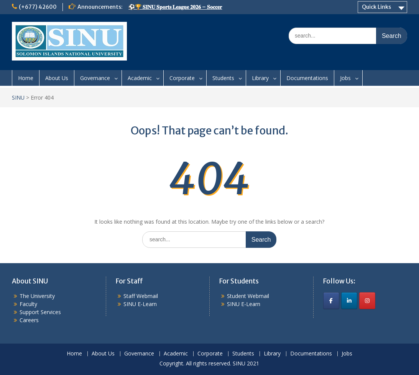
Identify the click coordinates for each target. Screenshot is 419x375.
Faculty (28, 304)
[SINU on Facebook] (331, 300)
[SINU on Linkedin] (349, 300)
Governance (95, 78)
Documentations (307, 78)
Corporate (182, 78)
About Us (56, 78)
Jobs (345, 78)
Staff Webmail (140, 296)
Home (25, 78)
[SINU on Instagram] (367, 300)
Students (223, 78)
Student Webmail (248, 296)
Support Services (40, 312)
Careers (29, 320)
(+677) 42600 (38, 6)
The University (37, 296)
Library (260, 78)
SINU (18, 97)
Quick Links (376, 6)
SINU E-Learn (140, 304)
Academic (140, 78)
